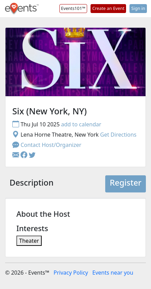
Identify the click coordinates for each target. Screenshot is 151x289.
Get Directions (118, 134)
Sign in (138, 8)
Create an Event (108, 8)
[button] (24, 155)
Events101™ (73, 8)
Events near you (112, 272)
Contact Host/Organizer (46, 145)
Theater (29, 240)
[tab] (31, 183)
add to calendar (81, 124)
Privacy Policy (71, 272)
